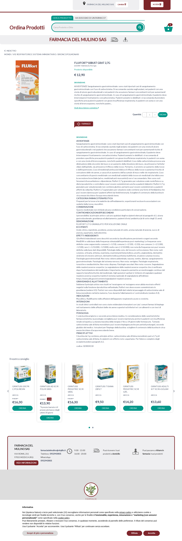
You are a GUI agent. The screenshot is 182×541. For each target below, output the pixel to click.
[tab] (90, 18)
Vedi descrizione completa (86, 108)
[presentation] (8, 391)
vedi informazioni (26, 463)
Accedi (157, 4)
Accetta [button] (151, 533)
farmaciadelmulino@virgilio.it (53, 450)
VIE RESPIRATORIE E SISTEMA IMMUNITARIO (34, 54)
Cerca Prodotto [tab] (62, 18)
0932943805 (55, 454)
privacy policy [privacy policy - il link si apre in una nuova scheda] (125, 512)
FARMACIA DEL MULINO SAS (100, 4)
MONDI (7, 54)
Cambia (122, 4)
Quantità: (137, 114)
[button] (89, 427)
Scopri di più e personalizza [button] (40, 533)
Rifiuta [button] (134, 533)
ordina (162, 114)
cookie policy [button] (63, 518)
